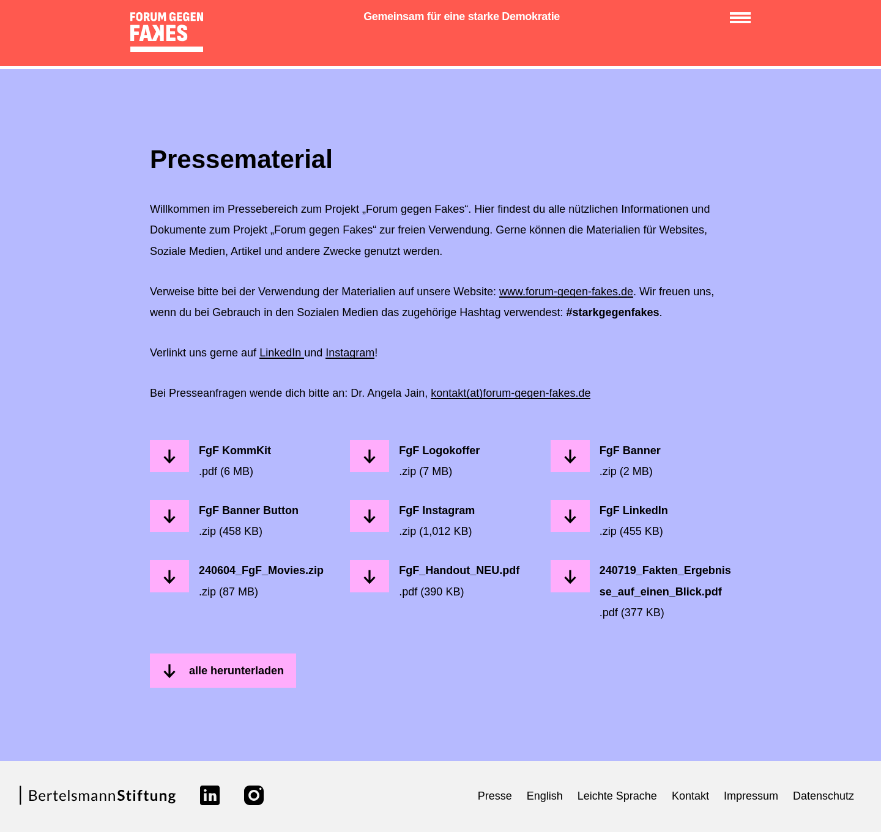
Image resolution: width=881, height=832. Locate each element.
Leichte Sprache (617, 796)
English (545, 796)
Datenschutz (823, 796)
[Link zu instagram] (254, 795)
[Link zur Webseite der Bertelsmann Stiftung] (98, 802)
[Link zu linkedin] (210, 795)
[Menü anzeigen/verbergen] (740, 17)
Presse (495, 796)
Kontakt (690, 796)
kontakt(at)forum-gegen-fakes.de (510, 393)
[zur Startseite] (170, 34)
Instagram (349, 353)
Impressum (751, 796)
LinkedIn (281, 353)
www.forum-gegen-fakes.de (566, 291)
